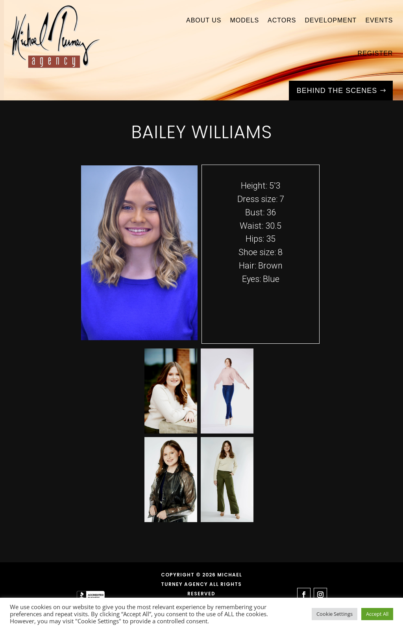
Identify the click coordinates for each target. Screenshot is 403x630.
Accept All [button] (377, 613)
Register (375, 53)
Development (331, 20)
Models (244, 20)
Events (379, 20)
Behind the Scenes (337, 90)
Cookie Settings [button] (334, 613)
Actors (282, 20)
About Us (204, 20)
